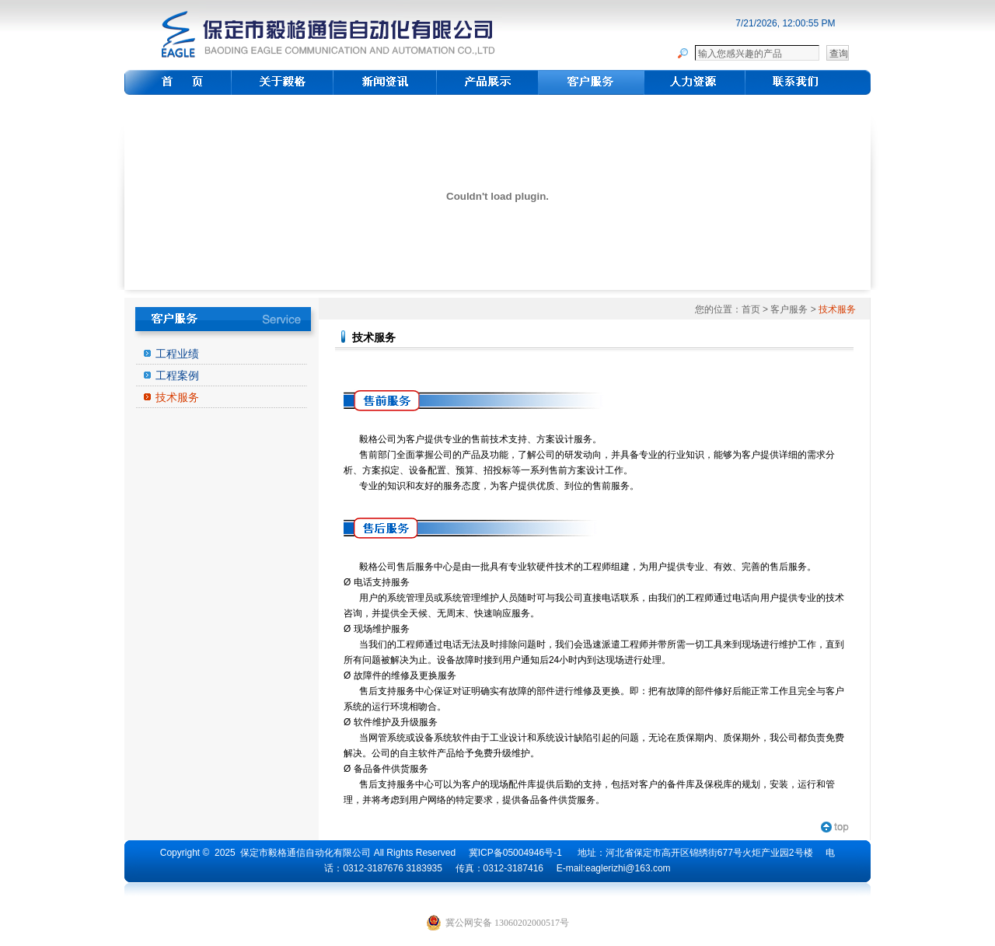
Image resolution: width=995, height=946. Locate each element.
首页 (751, 309)
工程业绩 (177, 353)
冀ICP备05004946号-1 (515, 852)
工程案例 (177, 375)
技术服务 (177, 397)
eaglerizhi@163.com (628, 868)
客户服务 (789, 309)
